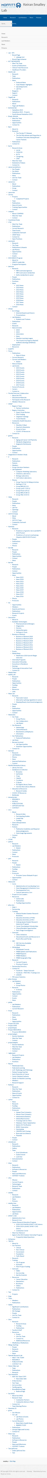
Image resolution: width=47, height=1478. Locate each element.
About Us (15, 129)
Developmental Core (23, 890)
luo (9, 603)
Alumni (18, 361)
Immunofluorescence (22, 1118)
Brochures (19, 1283)
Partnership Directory (19, 966)
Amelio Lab (11, 72)
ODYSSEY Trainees (18, 1176)
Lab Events (15, 366)
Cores (14, 884)
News (31, 17)
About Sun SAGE (17, 1395)
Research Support (18, 1083)
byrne (10, 146)
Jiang (10, 497)
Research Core (17, 1220)
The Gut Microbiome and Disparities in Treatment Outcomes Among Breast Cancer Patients (28, 137)
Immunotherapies (21, 630)
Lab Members (23, 17)
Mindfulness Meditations (20, 1343)
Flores (10, 351)
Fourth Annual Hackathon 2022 (22, 114)
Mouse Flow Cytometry (23, 1114)
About (14, 103)
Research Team (17, 1186)
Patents (14, 463)
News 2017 (20, 594)
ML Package (16, 1311)
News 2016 (20, 596)
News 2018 (20, 592)
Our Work (15, 171)
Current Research (18, 228)
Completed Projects (22, 199)
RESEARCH (16, 799)
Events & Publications (19, 65)
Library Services (17, 767)
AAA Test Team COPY (19, 1376)
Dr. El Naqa (15, 311)
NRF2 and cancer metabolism (25, 273)
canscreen (11, 192)
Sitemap (29, 1471)
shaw (10, 1163)
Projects (15, 197)
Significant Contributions (20, 1307)
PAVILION (11, 882)
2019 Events (20, 381)
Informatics (20, 734)
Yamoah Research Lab (15, 1355)
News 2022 (20, 583)
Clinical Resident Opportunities (26, 928)
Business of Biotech (18, 634)
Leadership (19, 818)
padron (10, 841)
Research (13, 17)
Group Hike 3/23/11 (22, 495)
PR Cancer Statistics (18, 977)
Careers (14, 389)
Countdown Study (14, 220)
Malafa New (12, 672)
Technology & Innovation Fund (22, 668)
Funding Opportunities (23, 903)
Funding (14, 685)
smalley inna (12, 1203)
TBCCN (10, 1241)
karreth (10, 562)
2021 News (20, 294)
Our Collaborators (22, 721)
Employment (16, 345)
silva (9, 1178)
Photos (14, 480)
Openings (15, 509)
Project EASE (12, 1025)
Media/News (16, 653)
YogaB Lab (11, 97)
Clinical (18, 1247)
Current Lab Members (19, 359)
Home (5, 17)
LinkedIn (19, 975)
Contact (14, 95)
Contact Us (15, 125)
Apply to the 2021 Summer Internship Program (27, 1235)
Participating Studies (23, 816)
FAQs (14, 518)
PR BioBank (16, 947)
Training (15, 911)
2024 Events (20, 370)
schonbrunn (12, 1142)
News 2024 (20, 579)
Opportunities (16, 122)
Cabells (18, 778)
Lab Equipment (17, 469)
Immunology (20, 727)
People (14, 277)
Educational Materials (19, 397)
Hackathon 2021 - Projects (21, 112)
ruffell (10, 1099)
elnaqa (10, 309)
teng (9, 1296)
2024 (18, 330)
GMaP (10, 404)
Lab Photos (16, 249)
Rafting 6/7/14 (21, 484)
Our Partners (16, 1245)
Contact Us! (16, 1404)
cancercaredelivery (14, 167)
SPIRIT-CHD (12, 1216)
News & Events (17, 205)
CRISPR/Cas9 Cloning (23, 1131)
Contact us (15, 391)
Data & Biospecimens (19, 822)
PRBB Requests (21, 954)
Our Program (20, 1262)
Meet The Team (17, 63)
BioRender (15, 795)
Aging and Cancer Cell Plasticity (26, 440)
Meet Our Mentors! (18, 1233)
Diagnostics (20, 626)
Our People (16, 169)
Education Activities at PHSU (25, 918)
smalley (10, 1193)
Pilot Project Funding (23, 1266)
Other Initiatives (21, 934)
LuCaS (18, 150)
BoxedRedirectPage (18, 1389)
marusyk (11, 751)
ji (8, 457)
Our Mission (16, 1412)
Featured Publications (23, 738)
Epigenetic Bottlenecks (23, 444)
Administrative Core (18, 1218)
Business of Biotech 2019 (24, 638)
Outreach (15, 932)
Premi (10, 1011)
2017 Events (20, 385)
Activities (19, 1264)
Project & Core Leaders (19, 894)
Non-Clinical (20, 1250)
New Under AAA (21, 1379)
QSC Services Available (23, 943)
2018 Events (20, 383)
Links (14, 691)
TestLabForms (12, 1448)
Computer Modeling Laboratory (26, 471)
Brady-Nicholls (13, 116)
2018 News (20, 300)
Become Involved (17, 742)
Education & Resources (19, 789)
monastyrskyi (12, 797)
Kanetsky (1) (12, 1408)
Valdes (10, 1305)
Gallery (14, 1148)
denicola (11, 266)
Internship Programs (19, 660)
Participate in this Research (21, 400)
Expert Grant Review (23, 412)
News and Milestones (19, 1173)
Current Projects (21, 962)
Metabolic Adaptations (23, 442)
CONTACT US (16, 1364)
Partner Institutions (22, 408)
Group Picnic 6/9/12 (22, 490)
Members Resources (18, 402)
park (9, 858)
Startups (15, 666)
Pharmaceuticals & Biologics (25, 624)
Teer (9, 1292)
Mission (14, 1180)
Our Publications (17, 736)
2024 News (20, 287)
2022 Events (20, 374)
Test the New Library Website (25, 787)
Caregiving (19, 156)
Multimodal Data (17, 1066)
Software (15, 1351)
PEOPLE (15, 801)
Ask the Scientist (21, 1275)
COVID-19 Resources (23, 431)
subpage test (20, 57)
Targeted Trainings (22, 416)
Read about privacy (39, 1471)
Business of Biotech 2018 (24, 641)
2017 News (20, 302)
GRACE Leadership (18, 262)
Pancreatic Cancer (22, 698)
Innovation (11, 617)
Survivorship (20, 1273)
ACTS (18, 154)
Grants (14, 256)
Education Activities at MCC (25, 920)
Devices (18, 628)
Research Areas (17, 148)
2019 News (20, 298)
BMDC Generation (22, 1127)
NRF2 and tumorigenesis (24, 271)
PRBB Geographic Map (23, 958)
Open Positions (17, 239)
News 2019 (20, 590)
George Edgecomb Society (20, 1429)
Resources (15, 347)
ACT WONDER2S (14, 61)
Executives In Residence (20, 664)
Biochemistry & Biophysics (24, 732)
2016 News (20, 304)
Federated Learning (18, 1068)
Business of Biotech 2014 (24, 649)
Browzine (19, 772)
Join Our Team (16, 177)
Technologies (16, 1184)
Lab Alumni (19, 723)
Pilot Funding (20, 414)
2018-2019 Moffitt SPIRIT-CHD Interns (29, 1224)
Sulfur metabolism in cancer (25, 275)
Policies (14, 827)
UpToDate (19, 774)
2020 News (20, 296)
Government (20, 1252)
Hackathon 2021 (17, 110)
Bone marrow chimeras (23, 1133)
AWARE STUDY (21, 1425)
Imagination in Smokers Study (17, 454)
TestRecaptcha (17, 1387)
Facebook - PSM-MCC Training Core (28, 973)
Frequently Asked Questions (25, 1237)
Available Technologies (19, 622)
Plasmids (19, 1135)
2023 (18, 332)
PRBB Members (21, 956)
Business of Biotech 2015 (24, 647)
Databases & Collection (19, 770)
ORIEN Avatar (20, 945)
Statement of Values (18, 163)
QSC (13, 941)
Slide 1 (14, 907)
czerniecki (11, 241)
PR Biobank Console (22, 949)
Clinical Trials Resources (20, 68)
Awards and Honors (18, 609)
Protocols (15, 600)
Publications (16, 78)
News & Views (20, 355)
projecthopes (12, 1028)
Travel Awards (20, 419)
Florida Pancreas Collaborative (18, 393)
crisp (9, 222)
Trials (18, 776)
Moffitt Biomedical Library (17, 765)
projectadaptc (12, 1034)
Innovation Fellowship (19, 662)
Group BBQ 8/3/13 (22, 486)
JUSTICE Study (13, 514)
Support (14, 93)
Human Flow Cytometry (23, 1112)
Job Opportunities (22, 744)
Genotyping (20, 1129)
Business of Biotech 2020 (24, 636)
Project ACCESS (13, 1023)
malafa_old (11, 674)
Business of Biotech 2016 (24, 645)
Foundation (20, 1254)
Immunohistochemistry (23, 1116)
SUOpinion (11, 1239)
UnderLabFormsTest (18, 1450)
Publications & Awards (19, 247)
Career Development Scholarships (27, 926)
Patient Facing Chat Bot (20, 1072)
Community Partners (22, 1400)
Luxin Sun (19, 1157)
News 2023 (20, 581)
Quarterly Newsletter (23, 427)
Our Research (16, 725)
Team (14, 76)
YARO (18, 1271)
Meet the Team (17, 118)
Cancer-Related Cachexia (20, 1076)
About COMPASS (17, 213)
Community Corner (22, 1231)
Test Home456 (13, 1374)
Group (14, 188)
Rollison (11, 1085)
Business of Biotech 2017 (24, 643)
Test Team (15, 1383)
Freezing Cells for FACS (23, 1121)
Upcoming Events (21, 87)
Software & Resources (19, 1169)
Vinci (10, 1319)
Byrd (9, 127)
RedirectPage (20, 1391)
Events (14, 651)
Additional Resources (23, 1340)
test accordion (17, 1385)
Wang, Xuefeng (13, 1345)
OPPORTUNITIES (18, 806)
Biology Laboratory (22, 476)
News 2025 (20, 577)
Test (13, 1453)
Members (15, 465)
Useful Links (20, 899)
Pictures (38, 17)
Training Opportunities (19, 207)
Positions (15, 281)
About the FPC (17, 395)
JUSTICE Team (17, 520)
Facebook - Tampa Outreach (25, 970)
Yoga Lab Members (18, 106)
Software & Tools (21, 632)
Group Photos (20, 719)
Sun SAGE (11, 1393)
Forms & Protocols (18, 387)
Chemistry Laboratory (23, 474)
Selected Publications (19, 761)
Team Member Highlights (24, 84)
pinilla (10, 1002)
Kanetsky (11, 526)
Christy (10, 194)
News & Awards (17, 364)
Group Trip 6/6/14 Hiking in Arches (27, 482)
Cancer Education (21, 1279)
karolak (10, 548)
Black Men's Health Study (24, 1423)
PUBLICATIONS (17, 803)
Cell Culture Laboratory (23, 478)
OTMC (10, 839)
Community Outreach (19, 232)
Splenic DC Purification (23, 1125)
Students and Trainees (23, 319)
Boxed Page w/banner (19, 59)
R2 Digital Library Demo (24, 784)
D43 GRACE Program (15, 258)
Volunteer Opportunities (24, 746)
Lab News (15, 740)
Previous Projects (22, 964)
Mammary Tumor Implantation (26, 1123)
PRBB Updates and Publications (26, 951)
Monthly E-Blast (21, 425)
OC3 (9, 810)
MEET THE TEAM (18, 1357)
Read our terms (6, 1474)
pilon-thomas (12, 979)
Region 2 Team (17, 406)
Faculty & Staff (17, 1330)
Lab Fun (18, 89)
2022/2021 (20, 334)
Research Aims (21, 814)
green (10, 1410)
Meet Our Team (17, 224)
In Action (19, 989)
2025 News (20, 285)
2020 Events (20, 378)
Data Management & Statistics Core (27, 888)
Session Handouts (18, 1036)
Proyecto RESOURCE (19, 1032)
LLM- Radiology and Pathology (22, 1070)
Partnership (16, 909)
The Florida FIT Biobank (24, 133)
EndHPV (11, 349)
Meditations (16, 1049)
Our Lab (14, 1415)
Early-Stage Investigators (24, 930)
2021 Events (20, 376)
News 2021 (20, 586)
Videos (18, 1286)
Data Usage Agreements (24, 833)
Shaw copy (11, 1434)
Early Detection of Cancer (20, 1074)
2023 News (20, 290)
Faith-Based (20, 1256)
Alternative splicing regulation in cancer (29, 700)
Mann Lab (11, 693)
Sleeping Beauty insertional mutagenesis (29, 702)
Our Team (15, 717)
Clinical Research (21, 729)
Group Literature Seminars (20, 467)
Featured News (21, 82)
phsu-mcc (11, 905)
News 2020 (20, 588)
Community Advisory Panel (25, 1402)
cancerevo (11, 182)
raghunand (11, 1053)
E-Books (19, 782)
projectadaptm (13, 1042)
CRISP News (16, 235)
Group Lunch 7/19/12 (23, 488)
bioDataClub (12, 108)
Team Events (16, 230)
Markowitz (11, 715)
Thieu (10, 1298)
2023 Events (20, 372)
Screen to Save (21, 429)
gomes (10, 436)
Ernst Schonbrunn (21, 1152)
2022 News (20, 292)
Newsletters (20, 1281)
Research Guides (21, 791)
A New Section (17, 1381)
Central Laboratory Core (24, 892)
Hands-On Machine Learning (21, 1078)
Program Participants (19, 264)
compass (11, 211)
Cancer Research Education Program (24, 1222)
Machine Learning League (24, 338)
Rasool (10, 1063)
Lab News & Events (22, 1417)
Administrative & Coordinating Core (27, 886)
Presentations (20, 315)
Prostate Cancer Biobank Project (27, 875)
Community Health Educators (21, 421)
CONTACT (15, 808)
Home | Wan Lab (13, 1366)
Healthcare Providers (19, 70)
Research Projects (18, 613)
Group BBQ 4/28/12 (22, 493)
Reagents (15, 91)
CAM (17, 158)
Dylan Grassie (20, 1154)
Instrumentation (17, 1159)
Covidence (19, 780)
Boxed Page (16, 55)
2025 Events (20, 368)
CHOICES (19, 152)
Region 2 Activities (18, 410)
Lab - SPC (11, 53)
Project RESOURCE (14, 1030)
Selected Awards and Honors (25, 313)
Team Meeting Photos (19, 1406)
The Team (15, 245)
